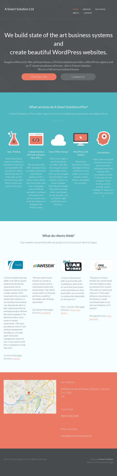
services (87, 9)
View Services (39, 76)
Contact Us (78, 76)
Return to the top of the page (100, 462)
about (76, 12)
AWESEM (46, 312)
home (75, 9)
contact (88, 12)
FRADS (16, 358)
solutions (100, 9)
